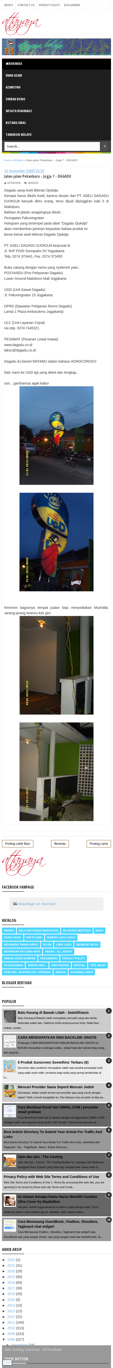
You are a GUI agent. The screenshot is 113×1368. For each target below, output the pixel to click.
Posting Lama (99, 843)
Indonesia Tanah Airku (21, 944)
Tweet (7, 1362)
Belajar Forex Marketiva (38, 930)
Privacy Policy (49, 5)
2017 (11, 1288)
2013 (11, 1311)
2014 (11, 1305)
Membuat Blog (87, 944)
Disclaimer (72, 5)
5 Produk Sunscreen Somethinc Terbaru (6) (53, 1062)
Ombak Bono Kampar (20, 958)
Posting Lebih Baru (17, 843)
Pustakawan (13, 965)
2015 (11, 1300)
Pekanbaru (48, 958)
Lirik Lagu (64, 944)
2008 (11, 1339)
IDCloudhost (52, 1349)
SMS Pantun (60, 965)
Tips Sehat (98, 965)
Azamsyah (13, 87)
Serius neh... (37, 965)
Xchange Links (82, 972)
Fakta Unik (34, 937)
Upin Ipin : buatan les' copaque (27, 972)
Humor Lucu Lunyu (61, 937)
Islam (47, 944)
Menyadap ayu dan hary (22, 951)
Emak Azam (14, 75)
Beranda (14, 63)
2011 (11, 1322)
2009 (11, 1334)
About (8, 5)
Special (80, 965)
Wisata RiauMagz (19, 110)
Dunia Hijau (12, 937)
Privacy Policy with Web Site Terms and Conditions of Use (51, 1177)
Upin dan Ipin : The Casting (40, 1157)
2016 (11, 1294)
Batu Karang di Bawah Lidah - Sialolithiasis (53, 1013)
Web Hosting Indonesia (22, 1349)
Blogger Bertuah (77, 930)
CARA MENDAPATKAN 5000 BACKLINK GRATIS (57, 1037)
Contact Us (26, 5)
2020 (11, 1271)
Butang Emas (16, 122)
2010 (11, 1328)
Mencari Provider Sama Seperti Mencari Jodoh (56, 1087)
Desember (19, 1345)
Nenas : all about (58, 951)
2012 (11, 1317)
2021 (11, 1265)
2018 (11, 1282)
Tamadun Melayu (19, 134)
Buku (99, 930)
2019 (11, 1277)
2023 (11, 1260)
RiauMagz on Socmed (36, 904)
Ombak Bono (15, 99)
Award (9, 930)
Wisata (33, 182)
